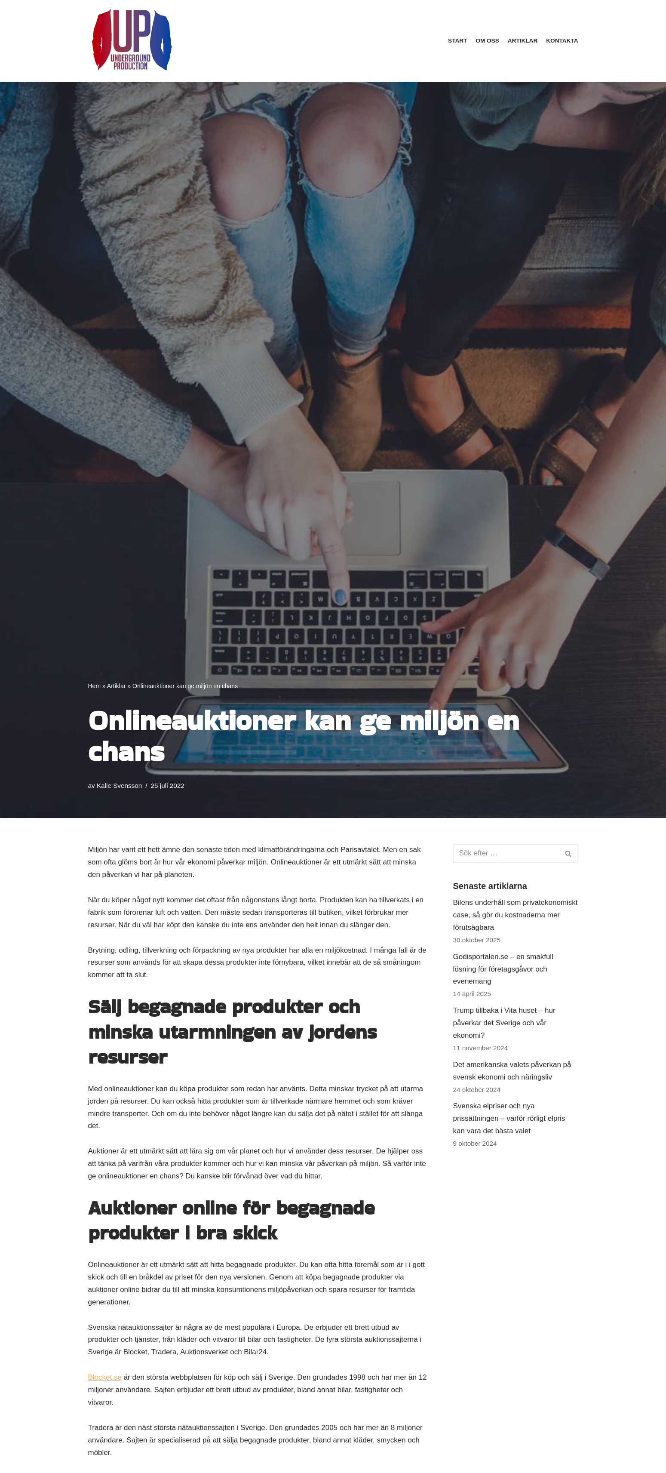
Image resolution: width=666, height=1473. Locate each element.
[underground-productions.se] (131, 41)
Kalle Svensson (119, 785)
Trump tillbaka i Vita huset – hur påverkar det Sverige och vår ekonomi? (504, 1022)
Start (457, 40)
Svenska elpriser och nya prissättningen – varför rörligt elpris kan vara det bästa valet (509, 1118)
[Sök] (506, 853)
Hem (94, 686)
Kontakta (562, 40)
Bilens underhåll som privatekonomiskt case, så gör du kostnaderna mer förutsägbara (515, 915)
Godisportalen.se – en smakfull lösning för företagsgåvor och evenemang (503, 969)
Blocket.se (105, 1377)
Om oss (487, 40)
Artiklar (522, 40)
